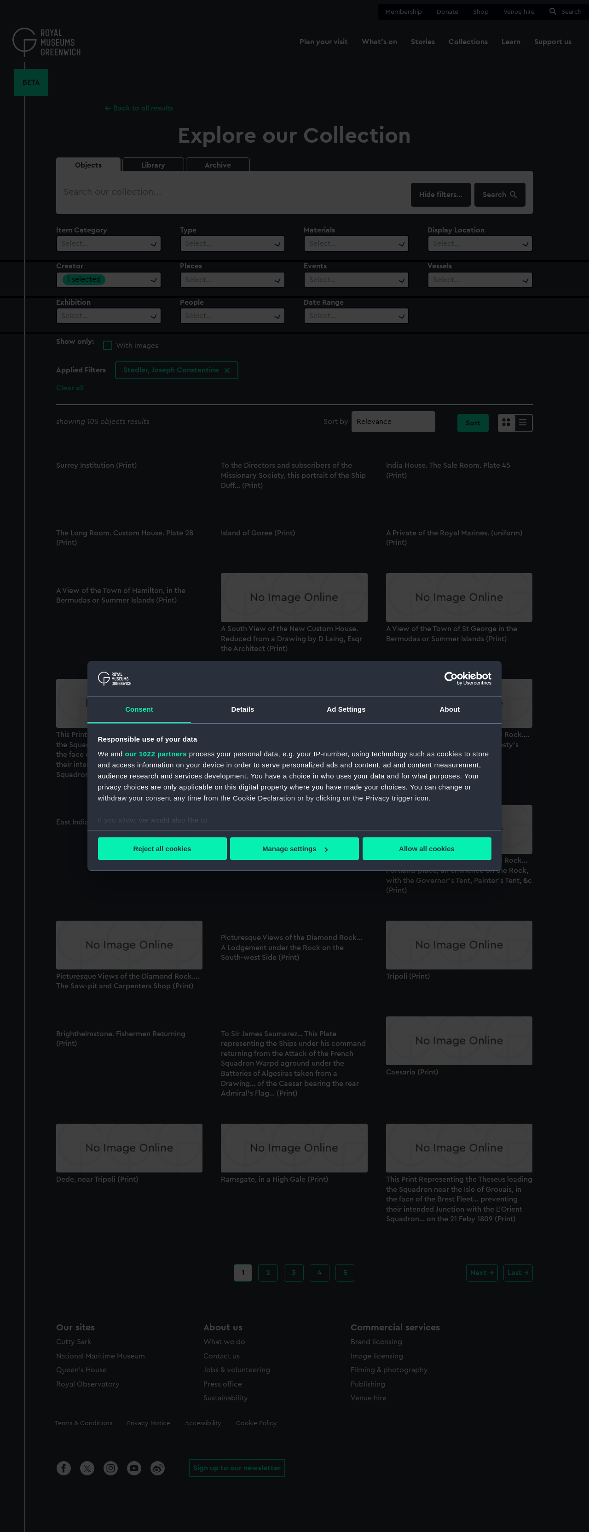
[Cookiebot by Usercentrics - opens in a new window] (451, 678)
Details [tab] (242, 709)
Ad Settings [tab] (346, 709)
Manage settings (295, 849)
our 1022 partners (156, 754)
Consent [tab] (139, 709)
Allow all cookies (427, 849)
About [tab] (450, 709)
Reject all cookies (162, 849)
